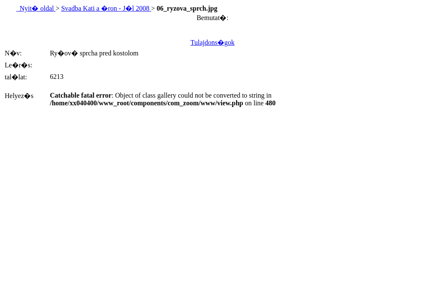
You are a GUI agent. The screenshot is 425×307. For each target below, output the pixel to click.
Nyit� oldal (35, 8)
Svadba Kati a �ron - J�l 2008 (106, 8)
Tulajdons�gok (212, 42)
